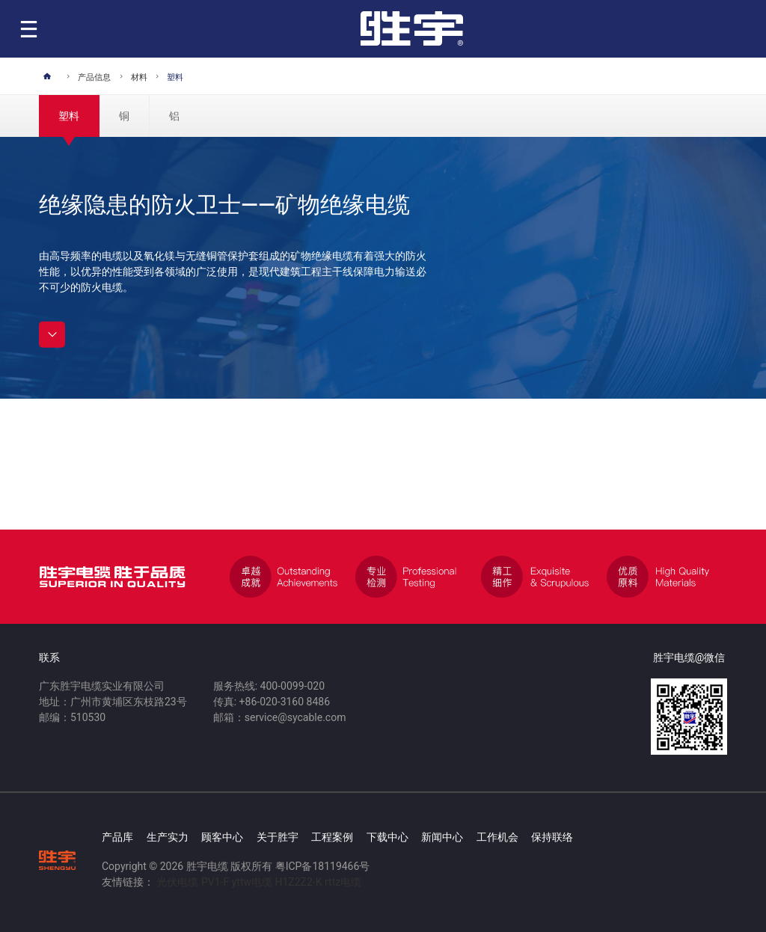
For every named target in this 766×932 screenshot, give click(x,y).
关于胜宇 (277, 837)
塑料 (68, 116)
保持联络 (552, 837)
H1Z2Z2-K (298, 882)
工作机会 (497, 837)
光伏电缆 (177, 882)
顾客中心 (222, 837)
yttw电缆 (252, 882)
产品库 (117, 837)
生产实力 (168, 837)
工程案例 (332, 837)
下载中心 (387, 837)
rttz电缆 (343, 882)
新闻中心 (442, 837)
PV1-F (215, 882)
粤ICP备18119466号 (322, 866)
